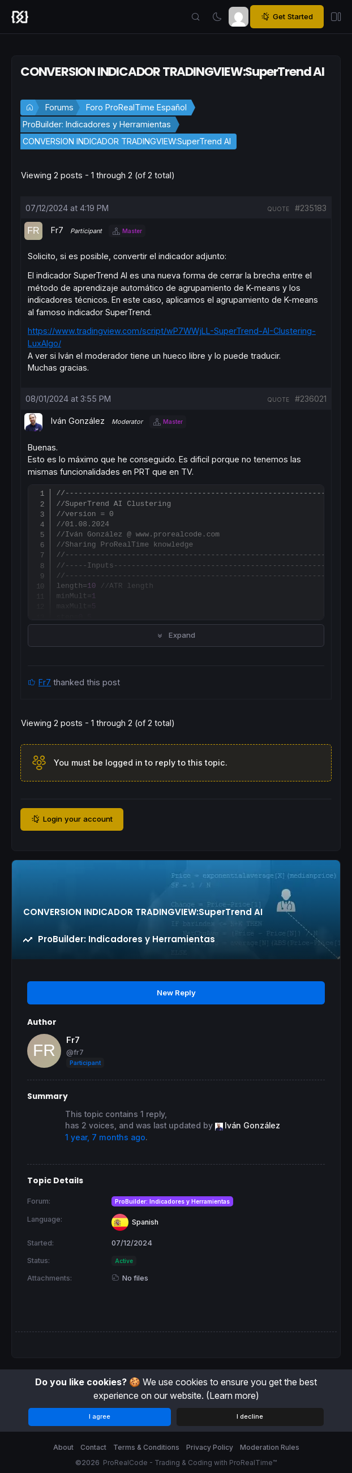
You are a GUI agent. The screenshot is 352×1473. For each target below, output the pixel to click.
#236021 (311, 398)
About (63, 1447)
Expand (176, 634)
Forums (59, 107)
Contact (93, 1447)
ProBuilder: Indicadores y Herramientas (97, 124)
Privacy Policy (209, 1447)
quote (278, 208)
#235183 (311, 208)
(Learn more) (232, 1395)
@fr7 (75, 1052)
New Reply (176, 992)
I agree (99, 1416)
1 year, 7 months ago (105, 1137)
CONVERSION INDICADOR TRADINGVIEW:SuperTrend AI (127, 141)
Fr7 (44, 682)
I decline (250, 1416)
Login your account (72, 819)
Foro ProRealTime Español (136, 107)
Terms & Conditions (146, 1447)
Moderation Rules (269, 1447)
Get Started (287, 17)
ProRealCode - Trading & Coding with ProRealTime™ (190, 1462)
